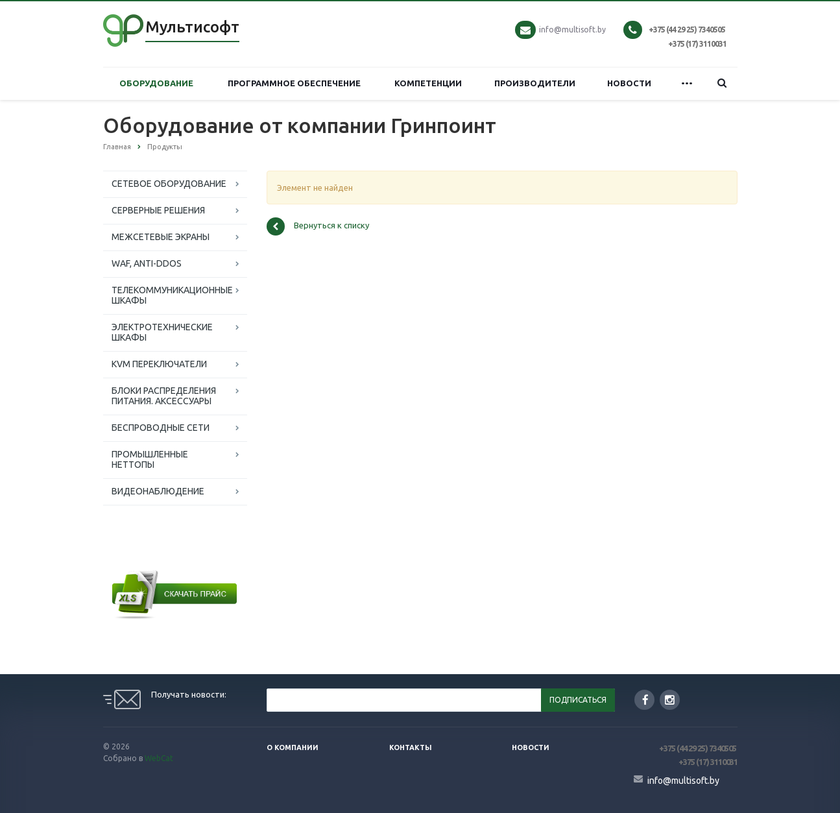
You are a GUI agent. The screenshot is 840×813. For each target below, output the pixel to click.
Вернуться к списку (318, 226)
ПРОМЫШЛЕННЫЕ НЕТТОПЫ (150, 459)
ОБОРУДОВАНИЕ (156, 83)
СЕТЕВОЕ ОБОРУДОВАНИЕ (169, 183)
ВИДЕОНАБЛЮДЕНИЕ (158, 491)
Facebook (645, 699)
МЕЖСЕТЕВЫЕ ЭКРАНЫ (161, 237)
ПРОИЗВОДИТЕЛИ (534, 83)
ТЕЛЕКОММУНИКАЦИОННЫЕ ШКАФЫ (172, 295)
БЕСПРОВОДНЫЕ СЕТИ (161, 427)
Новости (530, 747)
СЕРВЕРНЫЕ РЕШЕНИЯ (158, 210)
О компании (292, 747)
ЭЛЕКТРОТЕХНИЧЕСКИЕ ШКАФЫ (162, 332)
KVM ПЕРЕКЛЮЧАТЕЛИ (159, 364)
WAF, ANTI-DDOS (147, 263)
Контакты (410, 747)
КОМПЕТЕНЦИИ (428, 83)
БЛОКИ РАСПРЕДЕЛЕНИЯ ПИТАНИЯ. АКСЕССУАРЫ (164, 395)
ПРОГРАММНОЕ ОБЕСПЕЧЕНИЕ (294, 83)
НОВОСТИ (629, 83)
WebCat (159, 758)
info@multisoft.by (572, 29)
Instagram (670, 699)
